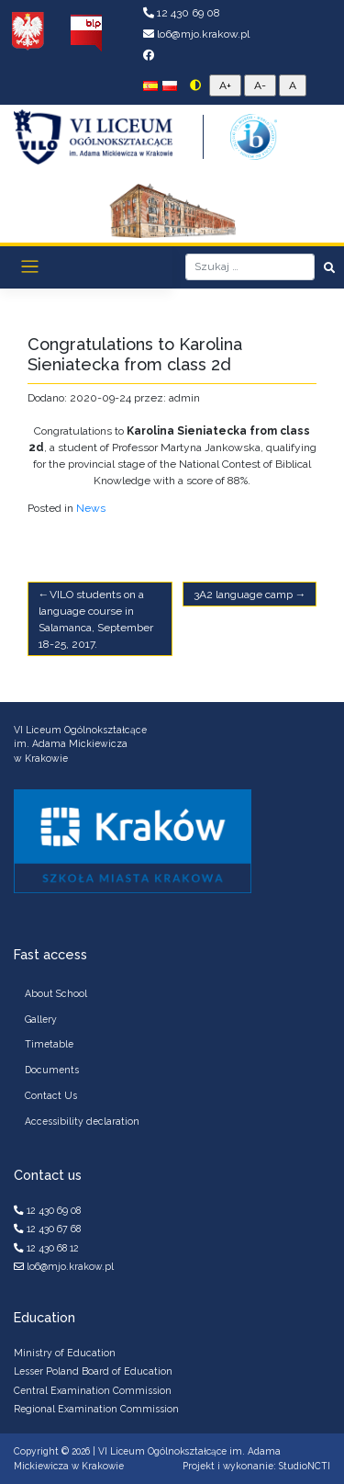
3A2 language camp (243, 594)
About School (56, 993)
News (90, 508)
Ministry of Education (65, 1352)
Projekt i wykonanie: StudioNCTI (256, 1465)
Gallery (41, 1019)
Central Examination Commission (93, 1390)
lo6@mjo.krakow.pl (196, 34)
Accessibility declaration (82, 1121)
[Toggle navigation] (30, 267)
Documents (52, 1069)
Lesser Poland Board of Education (93, 1370)
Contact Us (51, 1095)
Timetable (49, 1043)
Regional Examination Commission (96, 1408)
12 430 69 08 (181, 12)
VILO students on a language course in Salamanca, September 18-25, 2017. (96, 619)
